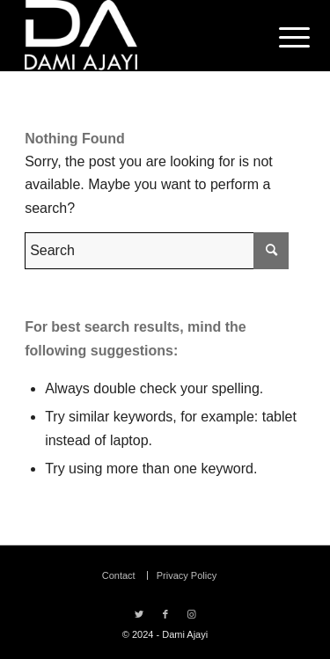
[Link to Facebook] (165, 614)
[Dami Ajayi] (137, 35)
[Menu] (280, 37)
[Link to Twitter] (139, 614)
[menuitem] (280, 37)
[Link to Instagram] (192, 614)
